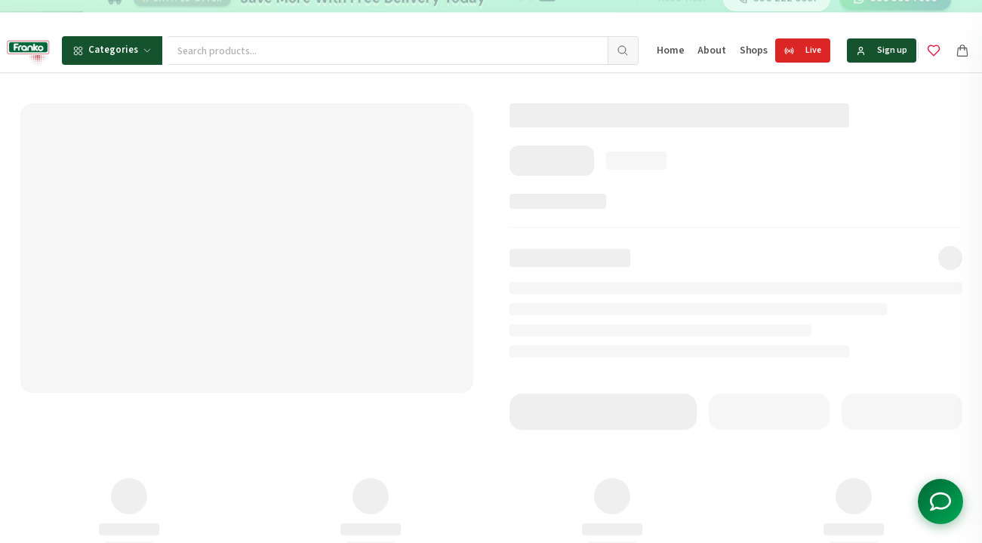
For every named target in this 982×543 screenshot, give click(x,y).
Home (670, 50)
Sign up (881, 50)
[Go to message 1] (520, 14)
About (711, 50)
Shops (754, 50)
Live (802, 50)
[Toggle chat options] (940, 501)
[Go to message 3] (548, 14)
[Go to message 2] (531, 14)
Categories (112, 50)
